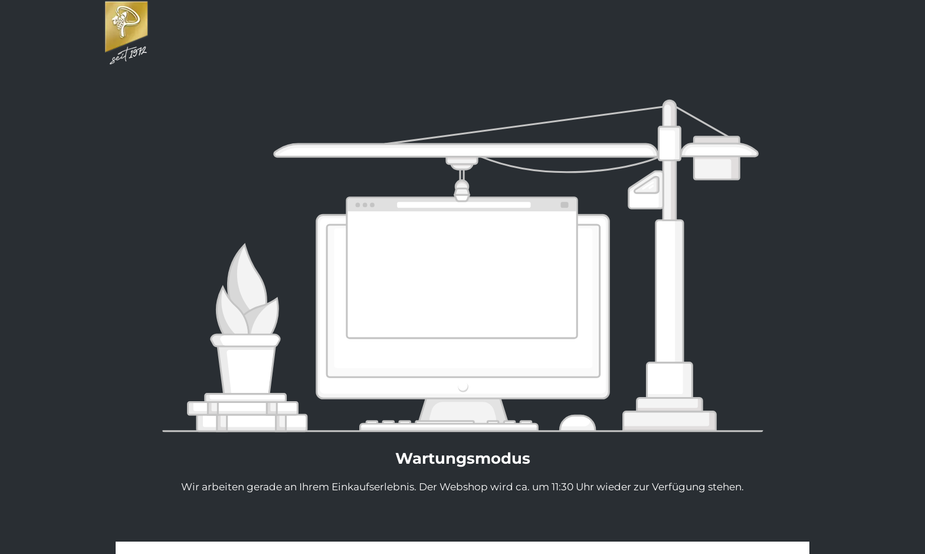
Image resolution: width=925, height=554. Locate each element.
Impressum (432, 547)
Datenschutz (492, 547)
